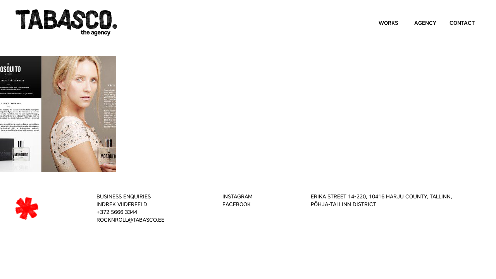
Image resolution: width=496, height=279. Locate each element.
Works (388, 23)
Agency (425, 23)
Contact (462, 23)
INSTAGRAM (237, 196)
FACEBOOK (236, 204)
